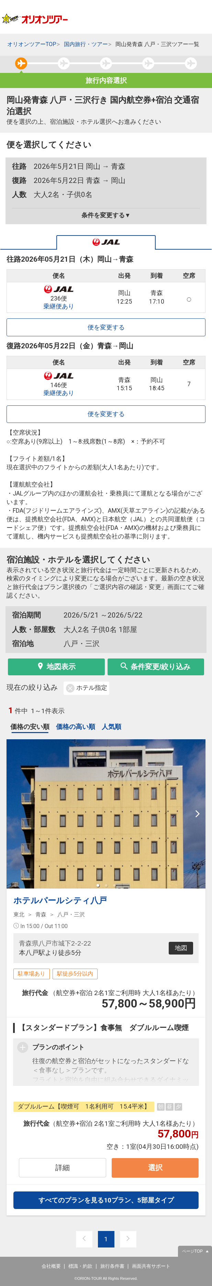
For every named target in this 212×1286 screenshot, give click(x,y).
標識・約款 (80, 1266)
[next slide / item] (197, 814)
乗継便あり (58, 306)
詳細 (62, 1168)
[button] (98, 885)
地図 (181, 948)
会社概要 (51, 1266)
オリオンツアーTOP (31, 44)
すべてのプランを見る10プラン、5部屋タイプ (106, 1200)
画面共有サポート (151, 1266)
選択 (155, 1167)
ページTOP (192, 1251)
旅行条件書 (112, 1266)
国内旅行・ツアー (86, 44)
